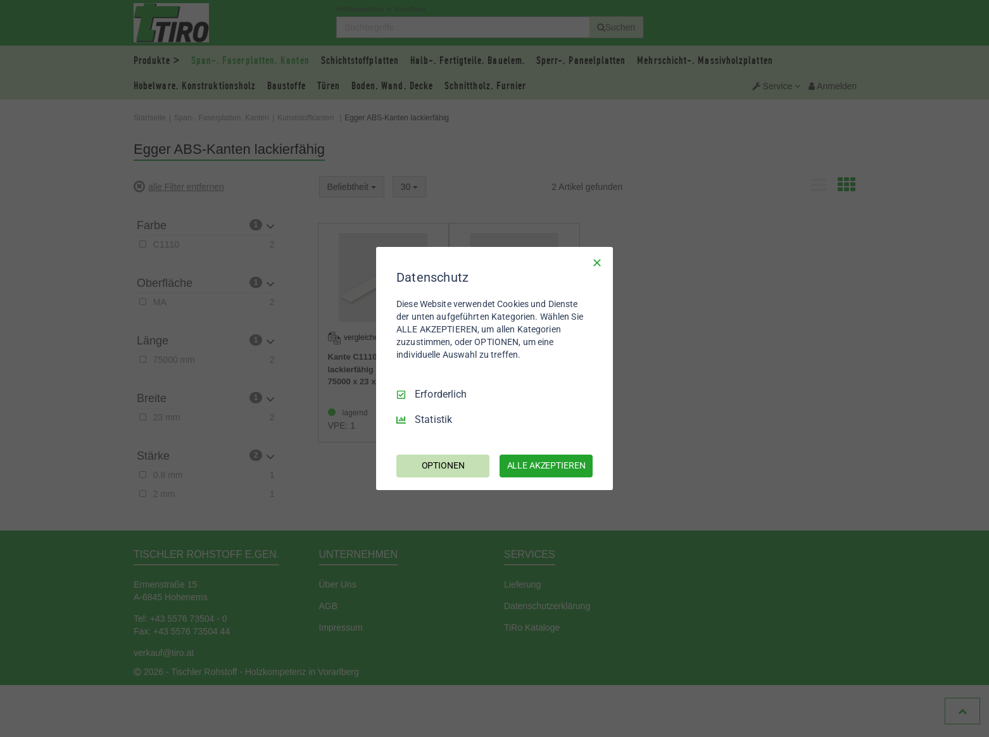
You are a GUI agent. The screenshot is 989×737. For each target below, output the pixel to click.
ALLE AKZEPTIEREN (546, 465)
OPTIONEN (443, 465)
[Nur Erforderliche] (597, 263)
